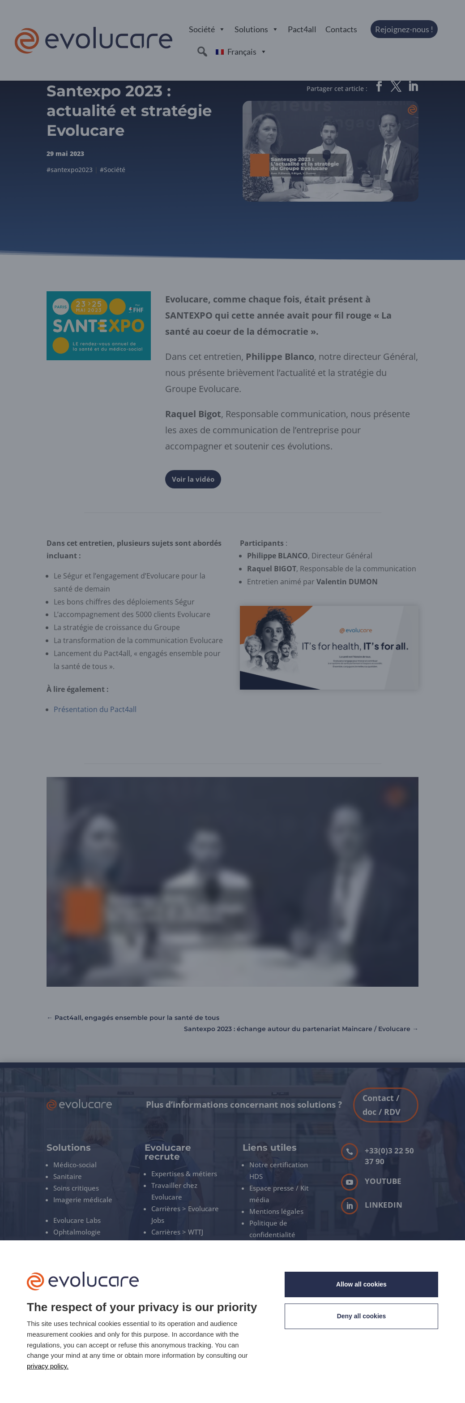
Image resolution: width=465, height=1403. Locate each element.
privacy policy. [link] (47, 1366)
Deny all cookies (361, 1316)
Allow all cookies (361, 1284)
